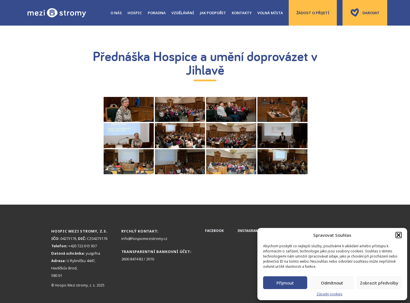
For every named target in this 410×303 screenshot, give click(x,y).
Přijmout (285, 283)
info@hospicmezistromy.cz (144, 238)
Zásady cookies (330, 294)
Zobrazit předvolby (379, 283)
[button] (398, 235)
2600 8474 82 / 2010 (137, 259)
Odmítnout (332, 283)
